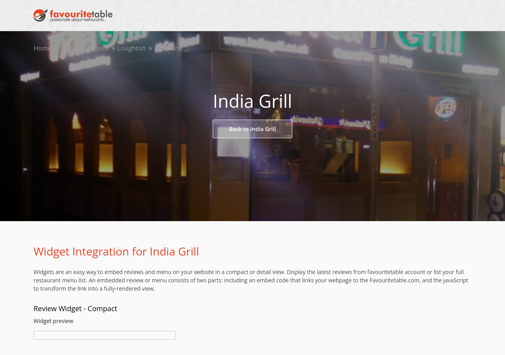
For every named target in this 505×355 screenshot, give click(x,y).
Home (42, 48)
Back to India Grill (252, 129)
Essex (100, 48)
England (72, 48)
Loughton (132, 48)
